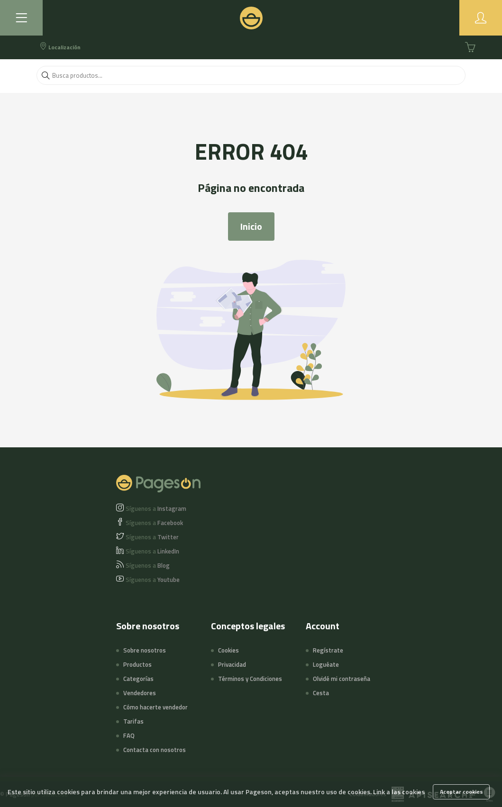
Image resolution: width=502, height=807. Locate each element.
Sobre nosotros (144, 650)
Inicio (251, 226)
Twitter (152, 537)
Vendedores (139, 693)
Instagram (156, 508)
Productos (137, 664)
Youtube (153, 579)
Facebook (154, 522)
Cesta (321, 693)
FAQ (129, 735)
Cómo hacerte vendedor (155, 707)
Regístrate (328, 650)
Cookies (228, 650)
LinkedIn (152, 551)
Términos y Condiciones (250, 678)
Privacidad (232, 664)
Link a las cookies (399, 792)
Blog (148, 565)
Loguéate (326, 664)
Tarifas (133, 721)
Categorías (138, 678)
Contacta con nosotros (154, 749)
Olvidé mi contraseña (341, 678)
